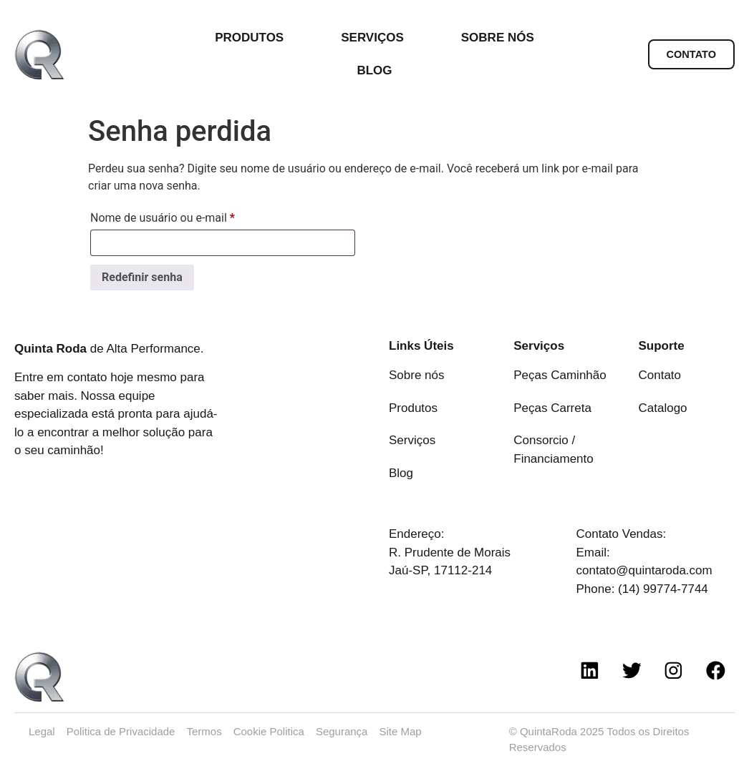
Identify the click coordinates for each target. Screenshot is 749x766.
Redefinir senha (142, 277)
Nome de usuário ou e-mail (190, 216)
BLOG (374, 70)
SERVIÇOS (376, 38)
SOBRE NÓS (497, 37)
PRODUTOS (253, 38)
